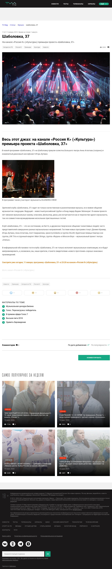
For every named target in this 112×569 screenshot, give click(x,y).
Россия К (18, 47)
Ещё (102, 4)
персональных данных (10, 560)
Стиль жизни (45, 526)
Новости (45, 47)
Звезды (18, 526)
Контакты (6, 530)
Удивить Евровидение (16, 322)
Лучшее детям (30, 526)
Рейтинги (83, 526)
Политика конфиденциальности (25, 536)
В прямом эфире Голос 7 (17, 314)
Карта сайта (6, 536)
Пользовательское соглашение (52, 536)
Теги (15, 530)
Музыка (57, 526)
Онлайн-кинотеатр (61, 522)
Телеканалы (26, 522)
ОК (48, 554)
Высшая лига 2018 (14, 318)
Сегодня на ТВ (8, 47)
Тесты (15, 522)
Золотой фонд (70, 526)
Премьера (28, 47)
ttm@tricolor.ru (77, 509)
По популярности (99, 345)
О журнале (95, 526)
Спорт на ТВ (7, 526)
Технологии (77, 522)
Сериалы (38, 522)
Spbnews (13, 566)
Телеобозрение (92, 522)
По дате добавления (77, 345)
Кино (47, 522)
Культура (37, 47)
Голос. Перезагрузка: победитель (21, 310)
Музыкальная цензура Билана (20, 306)
